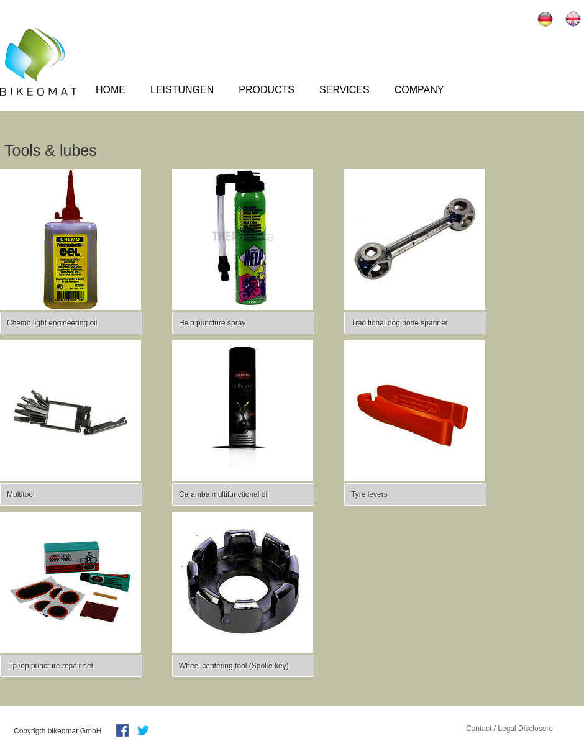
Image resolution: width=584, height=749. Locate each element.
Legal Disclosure (525, 728)
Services (344, 89)
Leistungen (182, 89)
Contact (478, 728)
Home (110, 89)
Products (266, 89)
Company (419, 89)
